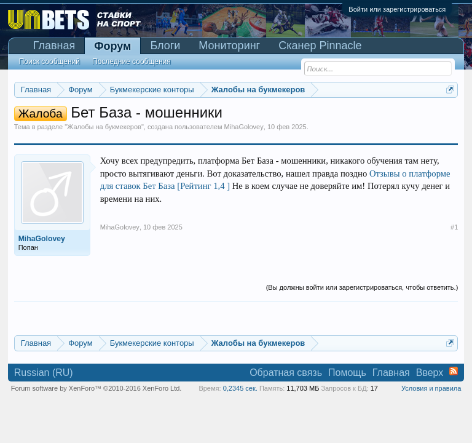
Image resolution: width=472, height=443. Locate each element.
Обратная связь (286, 372)
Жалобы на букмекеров (104, 126)
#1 (454, 227)
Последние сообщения (131, 61)
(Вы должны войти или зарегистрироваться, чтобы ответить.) (362, 287)
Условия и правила (431, 388)
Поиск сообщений (49, 61)
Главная (54, 45)
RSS (453, 371)
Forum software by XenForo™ (96, 388)
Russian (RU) (43, 372)
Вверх (430, 372)
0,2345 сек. (240, 388)
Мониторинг (229, 45)
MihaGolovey (244, 126)
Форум (112, 46)
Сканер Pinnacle (319, 45)
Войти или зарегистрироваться (397, 9)
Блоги (165, 45)
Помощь (347, 372)
